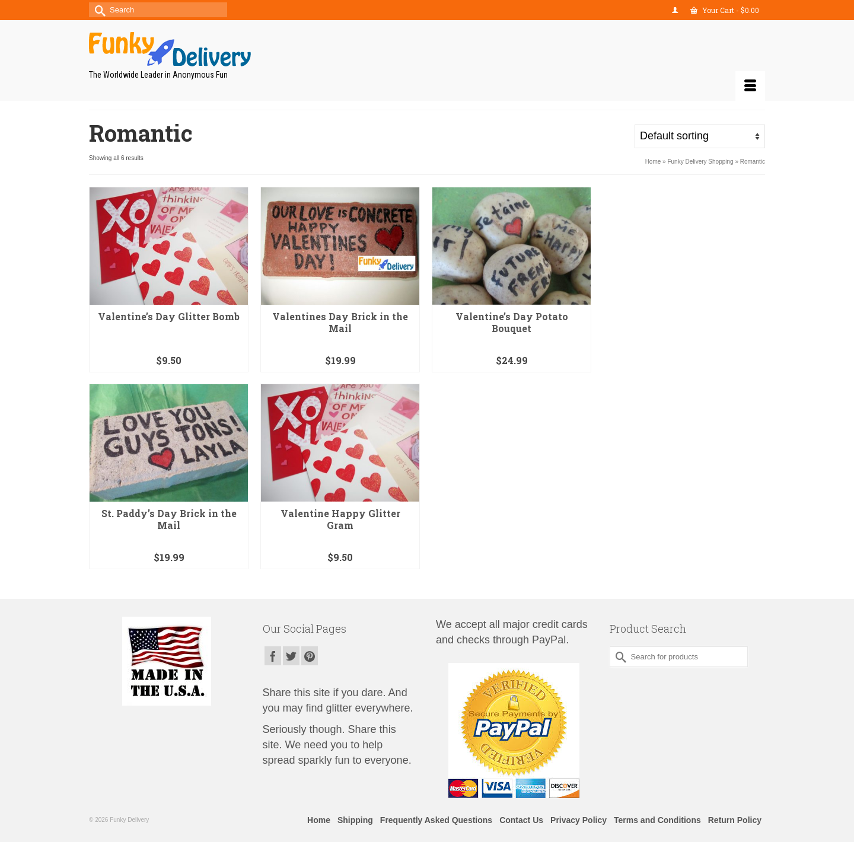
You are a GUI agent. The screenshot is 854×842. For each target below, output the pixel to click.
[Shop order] (700, 136)
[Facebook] (273, 655)
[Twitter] (291, 655)
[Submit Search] (98, 9)
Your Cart (724, 10)
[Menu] (750, 86)
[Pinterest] (309, 655)
